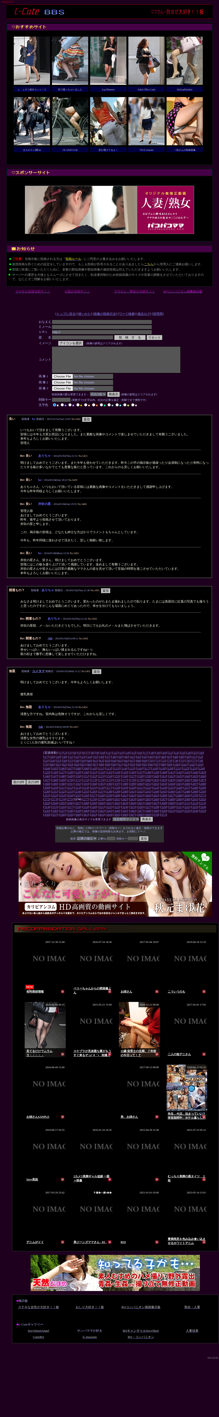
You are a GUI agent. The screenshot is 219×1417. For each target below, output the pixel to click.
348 (148, 816)
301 (109, 808)
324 (124, 812)
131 (93, 777)
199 (132, 789)
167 (46, 785)
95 (144, 769)
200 (140, 789)
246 (171, 796)
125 (46, 777)
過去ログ (144, 314)
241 (132, 796)
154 (109, 781)
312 (194, 808)
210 (54, 793)
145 (202, 777)
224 (163, 793)
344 (116, 816)
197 (116, 789)
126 (54, 777)
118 (154, 773)
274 (62, 804)
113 (116, 773)
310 (179, 808)
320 (93, 812)
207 (194, 789)
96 (151, 769)
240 (124, 796)
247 (179, 796)
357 (54, 819)
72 (163, 766)
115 (131, 773)
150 (77, 781)
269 (186, 800)
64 (113, 766)
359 (70, 819)
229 (202, 793)
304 (132, 808)
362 (93, 819)
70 (151, 766)
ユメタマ (38, 676)
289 (179, 804)
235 (85, 796)
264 (148, 800)
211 (62, 793)
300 (101, 808)
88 (101, 769)
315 (54, 812)
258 (101, 800)
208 (202, 789)
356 (46, 819)
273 (54, 804)
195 (101, 789)
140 (163, 777)
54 (52, 766)
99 (169, 769)
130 (85, 777)
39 (120, 762)
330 (171, 812)
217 (109, 793)
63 (107, 766)
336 (54, 816)
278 (93, 804)
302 (116, 808)
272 (46, 804)
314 (46, 812)
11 (108, 758)
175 (109, 785)
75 (181, 766)
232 (62, 796)
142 (179, 777)
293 (46, 808)
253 (62, 800)
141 (171, 777)
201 (148, 789)
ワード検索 (127, 314)
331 (179, 812)
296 (70, 808)
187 (202, 785)
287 (163, 804)
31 (70, 762)
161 (163, 781)
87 (95, 769)
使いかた (84, 314)
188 (46, 789)
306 (148, 808)
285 (148, 804)
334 (202, 812)
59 (83, 766)
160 (155, 781)
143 (186, 777)
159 (148, 781)
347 (140, 816)
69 (144, 766)
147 (54, 781)
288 (171, 804)
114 (124, 773)
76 (188, 766)
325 (132, 812)
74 (175, 766)
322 (109, 812)
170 (70, 785)
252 (54, 800)
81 (58, 769)
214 (85, 793)
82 (64, 769)
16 (139, 758)
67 (132, 766)
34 (89, 762)
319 (85, 812)
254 (70, 800)
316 (62, 812)
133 (109, 777)
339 (77, 816)
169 (62, 785)
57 (70, 766)
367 (132, 819)
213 (77, 793)
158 (140, 781)
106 (62, 773)
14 (127, 758)
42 (138, 762)
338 (70, 816)
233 (70, 796)
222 (148, 793)
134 (116, 777)
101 (184, 769)
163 (179, 781)
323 (116, 812)
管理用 (157, 314)
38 (113, 762)
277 (85, 804)
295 (62, 808)
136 (132, 777)
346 (132, 816)
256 (85, 800)
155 (116, 781)
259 (109, 800)
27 (45, 762)
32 (76, 762)
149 (70, 781)
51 (194, 762)
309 (171, 808)
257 (93, 800)
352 (179, 816)
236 (93, 796)
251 (46, 800)
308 (163, 808)
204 (171, 789)
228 (194, 793)
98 (163, 769)
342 (101, 816)
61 (95, 766)
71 (157, 766)
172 (85, 785)
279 (101, 804)
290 (186, 804)
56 (64, 766)
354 (194, 816)
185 (186, 785)
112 (108, 773)
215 (93, 793)
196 (109, 789)
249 (194, 796)
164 (186, 781)
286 (155, 804)
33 (83, 762)
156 (124, 781)
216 (101, 793)
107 (70, 773)
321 (101, 812)
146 (46, 781)
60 (89, 766)
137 (140, 777)
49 (181, 762)
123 (193, 773)
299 (93, 808)
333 (194, 812)
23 (182, 758)
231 (54, 796)
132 (101, 777)
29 (58, 762)
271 (202, 800)
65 (120, 766)
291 (194, 804)
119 (162, 773)
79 (45, 769)
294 (54, 808)
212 (69, 793)
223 (155, 793)
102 (192, 769)
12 (114, 758)
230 (46, 796)
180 (148, 785)
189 (54, 789)
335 (46, 816)
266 (163, 800)
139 (155, 777)
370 (155, 819)
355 (202, 816)
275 (70, 804)
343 (109, 816)
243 (148, 796)
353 (186, 816)
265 (155, 800)
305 (140, 808)
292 (202, 804)
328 (155, 812)
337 (62, 816)
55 (58, 766)
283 (132, 804)
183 (171, 785)
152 (93, 781)
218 (116, 793)
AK (50, 643)
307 (155, 808)
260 (116, 800)
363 (101, 819)
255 (77, 800)
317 (70, 812)
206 (186, 789)
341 (93, 816)
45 (157, 762)
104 (46, 773)
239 (116, 796)
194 (93, 789)
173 (93, 785)
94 (138, 769)
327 (148, 812)
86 (89, 769)
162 (171, 781)
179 (140, 785)
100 (176, 769)
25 (195, 758)
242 (140, 796)
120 (170, 773)
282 (124, 804)
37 (107, 762)
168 (54, 785)
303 (124, 808)
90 (113, 769)
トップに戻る (66, 314)
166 (202, 781)
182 (163, 785)
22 (176, 758)
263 (140, 800)
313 (202, 808)
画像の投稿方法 (105, 314)
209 (46, 793)
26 (201, 758)
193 (85, 789)
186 (194, 785)
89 (107, 769)
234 (77, 796)
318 (77, 812)
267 (171, 800)
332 (186, 812)
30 (64, 762)
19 (158, 758)
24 (188, 758)
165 (194, 781)
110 (93, 773)
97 (157, 769)
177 (124, 785)
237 (101, 796)
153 (101, 781)
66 (126, 766)
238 (109, 796)
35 (95, 762)
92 (126, 769)
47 (169, 762)
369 (148, 819)
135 (124, 777)
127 (62, 777)
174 (101, 785)
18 (151, 758)
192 (77, 789)
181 (155, 785)
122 (185, 773)
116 (139, 773)
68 (138, 766)
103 (199, 769)
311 (186, 808)
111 (101, 773)
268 (179, 800)
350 (163, 816)
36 (101, 762)
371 (163, 819)
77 (194, 766)
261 (124, 800)
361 (85, 819)
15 (133, 758)
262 (132, 800)
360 (77, 819)
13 (121, 758)
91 (120, 769)
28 (52, 762)
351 (171, 816)
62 (101, 766)
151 (85, 781)
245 (163, 796)
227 (186, 793)
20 (164, 758)
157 (132, 781)
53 (45, 766)
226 (179, 793)
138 (148, 777)
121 (177, 773)
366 (124, 819)
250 (202, 796)
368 (140, 819)
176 (116, 785)
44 (151, 762)
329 (163, 812)
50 (188, 762)
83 (70, 769)
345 (124, 816)
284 (140, 804)
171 (77, 785)
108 (77, 773)
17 (145, 758)
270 (194, 800)
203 (163, 789)
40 (126, 762)
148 (62, 781)
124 (201, 773)
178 (132, 785)
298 (85, 808)
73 (169, 766)
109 (85, 773)
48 (175, 762)
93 (132, 769)
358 (62, 819)
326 (140, 812)
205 (179, 789)
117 (147, 773)
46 (163, 762)
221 (140, 793)
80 (52, 769)
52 (200, 762)
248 (186, 796)
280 (109, 804)
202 (155, 789)
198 (124, 789)
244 (155, 796)
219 (124, 793)
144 (194, 777)
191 (70, 789)
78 (200, 766)
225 (171, 793)
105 (54, 773)
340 (85, 816)
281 (116, 804)
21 (170, 758)
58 (76, 766)
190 (62, 789)
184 (179, 785)
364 (109, 819)
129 (77, 777)
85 (83, 769)
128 (70, 777)
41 (132, 762)
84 (76, 769)
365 (116, 819)
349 (155, 816)
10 (102, 758)
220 (132, 793)
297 (77, 808)
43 (144, 762)
